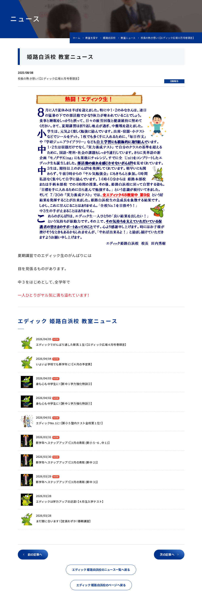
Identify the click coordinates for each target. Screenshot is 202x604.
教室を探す (91, 38)
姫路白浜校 (109, 38)
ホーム (76, 38)
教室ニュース (128, 38)
